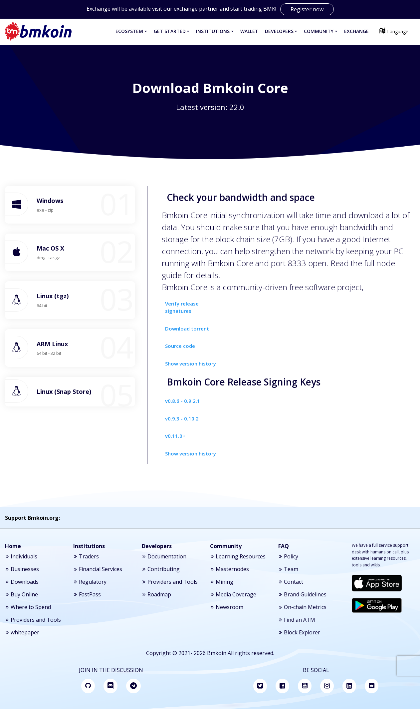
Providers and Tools (33, 619)
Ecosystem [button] (129, 31)
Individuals (21, 556)
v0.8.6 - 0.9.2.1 (182, 400)
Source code (180, 346)
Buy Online (21, 594)
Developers (157, 546)
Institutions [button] (213, 31)
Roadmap (156, 594)
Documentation (164, 556)
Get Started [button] (170, 31)
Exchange (356, 31)
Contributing (161, 569)
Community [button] (318, 31)
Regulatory (89, 581)
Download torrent (187, 328)
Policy (288, 556)
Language (393, 31)
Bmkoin (216, 653)
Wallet (249, 31)
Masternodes (229, 569)
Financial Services (97, 569)
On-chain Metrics (302, 607)
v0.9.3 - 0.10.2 (182, 418)
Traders (86, 556)
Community (226, 546)
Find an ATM (296, 619)
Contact (290, 581)
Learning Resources (238, 556)
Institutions (89, 546)
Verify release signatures (182, 307)
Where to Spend (28, 607)
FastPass (87, 594)
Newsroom (226, 607)
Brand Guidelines (302, 594)
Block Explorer (299, 632)
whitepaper (22, 632)
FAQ (283, 546)
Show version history (190, 363)
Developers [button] (279, 31)
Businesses (22, 569)
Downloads (22, 581)
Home (13, 546)
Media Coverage (233, 594)
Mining (221, 581)
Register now (307, 9)
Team (288, 569)
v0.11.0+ (175, 435)
